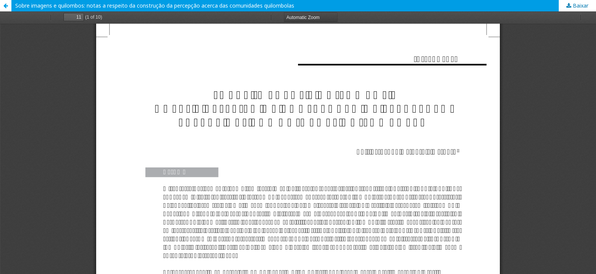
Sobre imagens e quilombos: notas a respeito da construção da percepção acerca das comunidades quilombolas (154, 5)
